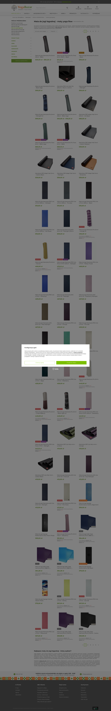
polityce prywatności (78, 352)
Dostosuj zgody (40, 362)
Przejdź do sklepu (71, 362)
